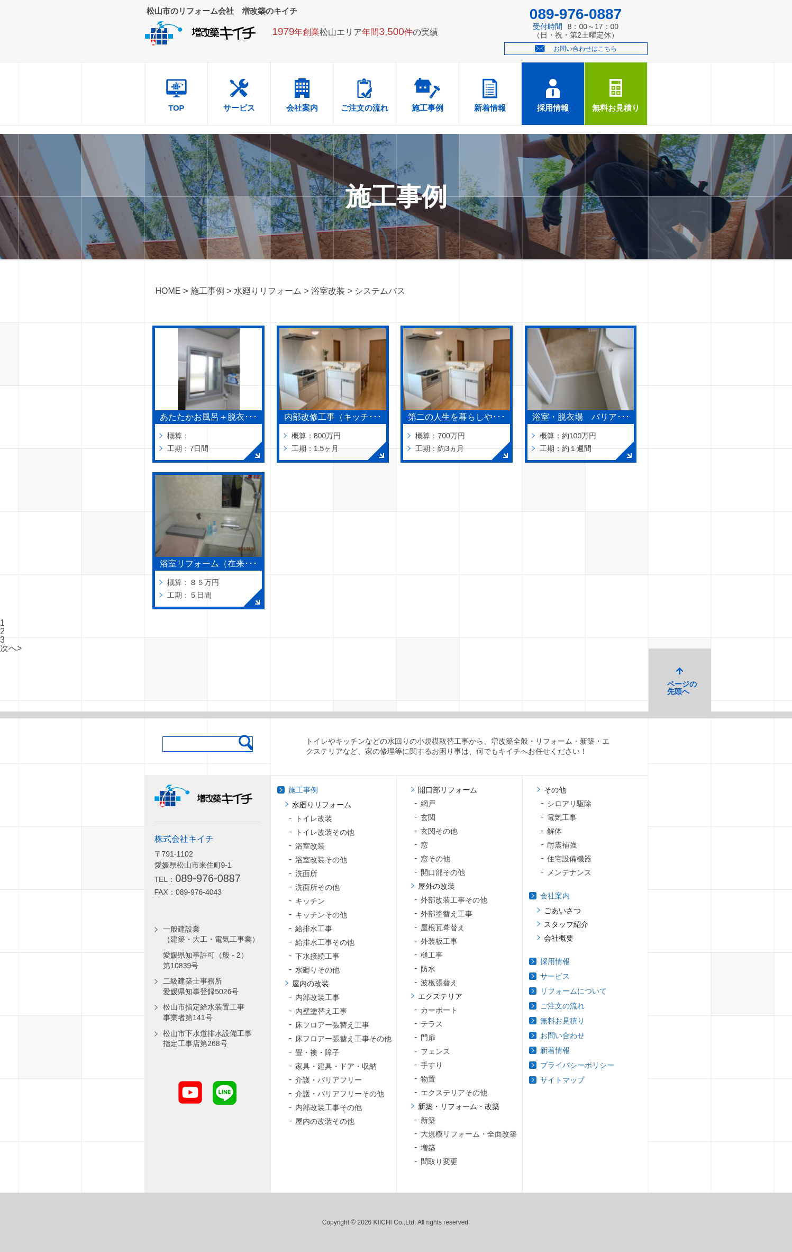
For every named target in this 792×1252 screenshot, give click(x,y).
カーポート (439, 1010)
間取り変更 (439, 1161)
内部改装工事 (317, 997)
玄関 (428, 817)
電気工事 (562, 817)
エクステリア (440, 996)
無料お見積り (616, 108)
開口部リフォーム (447, 790)
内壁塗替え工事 (321, 1011)
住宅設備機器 (569, 858)
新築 (428, 1120)
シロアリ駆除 (569, 803)
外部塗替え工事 (446, 913)
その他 (555, 790)
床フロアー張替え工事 (332, 1025)
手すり (432, 1065)
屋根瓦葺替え (443, 927)
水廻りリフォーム (321, 804)
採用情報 (553, 108)
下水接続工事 (317, 956)
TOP (176, 108)
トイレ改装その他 (324, 832)
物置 (428, 1079)
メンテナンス (569, 872)
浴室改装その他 (321, 859)
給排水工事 (313, 928)
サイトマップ (562, 1080)
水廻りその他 (317, 970)
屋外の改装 (436, 886)
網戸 (428, 803)
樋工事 (432, 955)
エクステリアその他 (454, 1092)
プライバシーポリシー (577, 1065)
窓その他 (435, 858)
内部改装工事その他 (328, 1107)
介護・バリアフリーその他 (339, 1093)
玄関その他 (439, 831)
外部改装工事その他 (454, 900)
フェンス (435, 1051)
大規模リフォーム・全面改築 (469, 1134)
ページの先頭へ (682, 688)
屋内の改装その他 (324, 1121)
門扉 (428, 1037)
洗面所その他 (317, 887)
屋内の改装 (310, 983)
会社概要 (558, 938)
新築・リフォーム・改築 (458, 1106)
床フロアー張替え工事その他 (343, 1038)
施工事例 (427, 108)
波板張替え (439, 982)
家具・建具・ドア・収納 (336, 1066)
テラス (432, 1024)
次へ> (11, 648)
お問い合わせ (562, 1035)
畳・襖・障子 (317, 1052)
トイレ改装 (313, 818)
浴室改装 (310, 846)
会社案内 (302, 108)
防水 (428, 969)
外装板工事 (439, 941)
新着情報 (490, 108)
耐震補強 (562, 845)
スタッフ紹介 (566, 924)
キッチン (310, 901)
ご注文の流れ (364, 108)
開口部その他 (443, 872)
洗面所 (306, 873)
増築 (428, 1147)
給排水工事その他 (324, 942)
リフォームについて (573, 991)
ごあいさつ (562, 910)
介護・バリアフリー (328, 1080)
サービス (239, 108)
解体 (554, 831)
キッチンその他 (321, 915)
